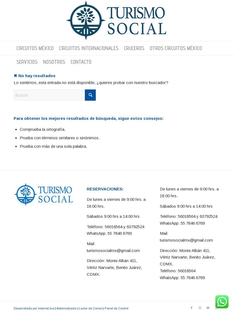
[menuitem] (35, 48)
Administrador (67, 308)
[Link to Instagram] (200, 308)
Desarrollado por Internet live (34, 308)
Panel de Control (116, 308)
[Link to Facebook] (191, 308)
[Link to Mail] (208, 308)
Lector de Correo (90, 308)
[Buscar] (55, 95)
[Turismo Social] (117, 20)
